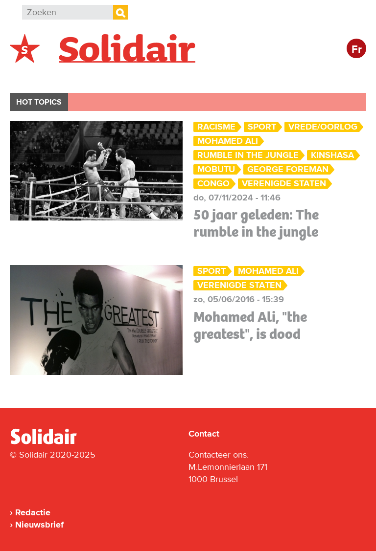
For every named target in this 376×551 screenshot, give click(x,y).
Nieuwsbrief (39, 524)
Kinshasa (332, 155)
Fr (357, 49)
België (33, 76)
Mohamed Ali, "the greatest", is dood (250, 325)
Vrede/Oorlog (322, 127)
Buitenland (89, 76)
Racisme (216, 127)
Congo (213, 183)
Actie (142, 76)
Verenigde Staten (284, 183)
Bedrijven (193, 76)
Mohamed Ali (227, 141)
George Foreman (288, 169)
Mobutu (216, 169)
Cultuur (248, 76)
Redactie (32, 512)
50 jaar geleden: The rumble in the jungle (256, 223)
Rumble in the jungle (248, 155)
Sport (262, 127)
